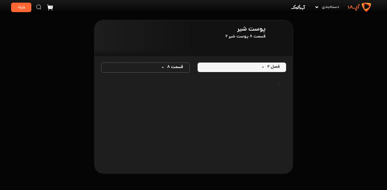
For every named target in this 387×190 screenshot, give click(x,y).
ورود (21, 7)
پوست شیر (251, 29)
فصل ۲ (273, 67)
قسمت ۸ (175, 67)
